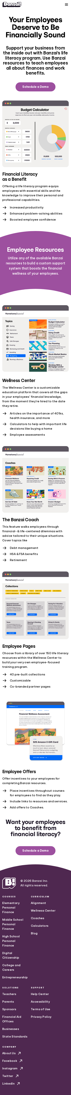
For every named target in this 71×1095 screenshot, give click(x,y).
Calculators (39, 925)
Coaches (37, 918)
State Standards (14, 1036)
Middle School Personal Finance (12, 924)
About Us (12, 1053)
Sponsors (9, 1009)
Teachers (9, 994)
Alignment (38, 903)
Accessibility (40, 1001)
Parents (8, 1001)
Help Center (40, 994)
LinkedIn (11, 1083)
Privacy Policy (41, 1016)
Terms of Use (40, 1009)
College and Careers (11, 967)
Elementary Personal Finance (11, 908)
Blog (34, 933)
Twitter (10, 1076)
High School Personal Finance (11, 941)
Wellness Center (43, 910)
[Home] (12, 4)
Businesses (10, 1029)
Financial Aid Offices (11, 1019)
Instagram (13, 1068)
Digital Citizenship (10, 955)
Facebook (12, 1061)
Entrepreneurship (15, 977)
